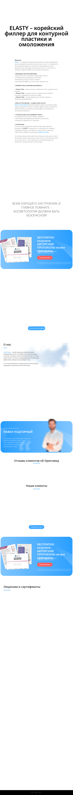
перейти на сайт (43, 132)
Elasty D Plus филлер (21, 105)
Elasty (17, 62)
